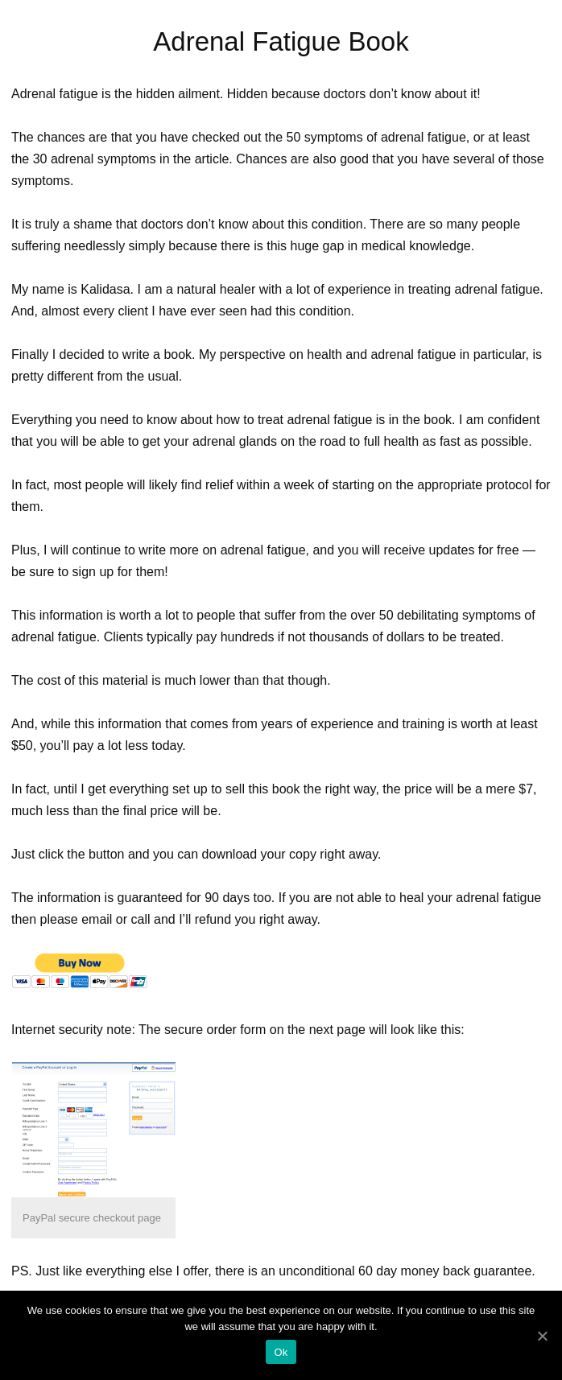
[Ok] (542, 1336)
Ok (280, 1352)
